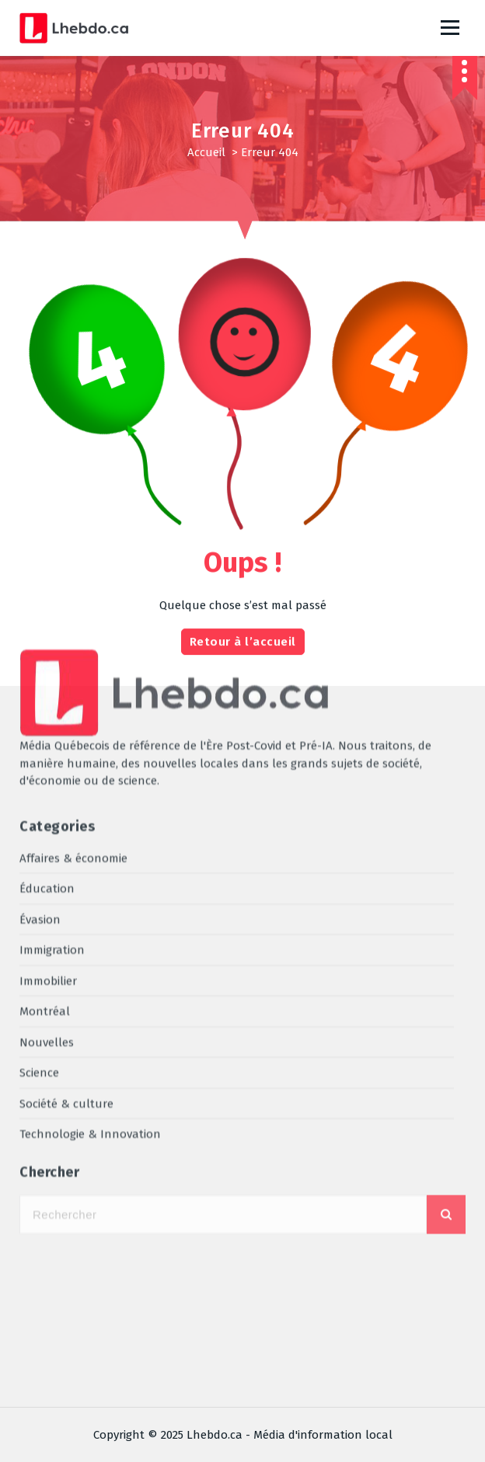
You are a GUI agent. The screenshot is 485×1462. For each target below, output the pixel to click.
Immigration (52, 689)
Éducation (47, 628)
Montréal (44, 750)
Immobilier (48, 720)
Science (39, 812)
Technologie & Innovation (90, 873)
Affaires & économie (73, 597)
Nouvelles (46, 781)
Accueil (206, 152)
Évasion (40, 659)
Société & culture (66, 843)
